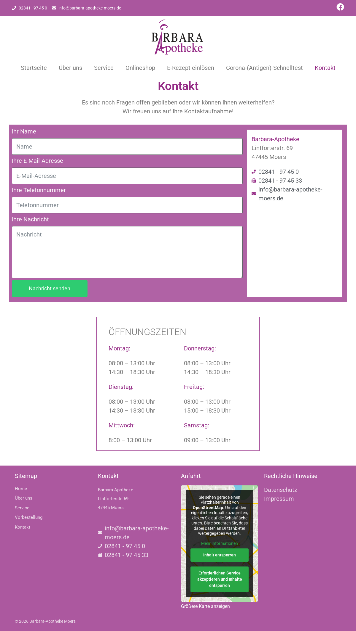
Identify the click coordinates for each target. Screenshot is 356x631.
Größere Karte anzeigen (205, 606)
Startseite (34, 67)
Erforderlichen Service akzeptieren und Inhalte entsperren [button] (219, 579)
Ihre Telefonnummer (39, 190)
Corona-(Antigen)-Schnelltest (264, 67)
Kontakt (325, 67)
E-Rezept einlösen (190, 67)
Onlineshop (140, 67)
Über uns (70, 67)
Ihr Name (24, 131)
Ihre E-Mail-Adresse (37, 160)
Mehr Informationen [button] (219, 543)
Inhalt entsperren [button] (219, 555)
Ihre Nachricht (30, 219)
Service (104, 67)
